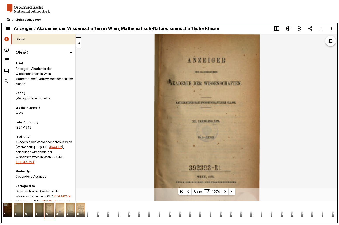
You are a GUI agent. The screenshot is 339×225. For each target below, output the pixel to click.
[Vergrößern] (288, 28)
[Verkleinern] (299, 28)
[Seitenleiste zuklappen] (79, 43)
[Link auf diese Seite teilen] (310, 28)
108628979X (25, 162)
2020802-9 (62, 196)
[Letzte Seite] (232, 191)
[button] (7, 210)
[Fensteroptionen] (331, 28)
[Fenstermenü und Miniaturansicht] (276, 28)
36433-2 (55, 147)
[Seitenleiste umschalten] (7, 28)
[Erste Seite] (181, 191)
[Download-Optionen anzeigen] (321, 28)
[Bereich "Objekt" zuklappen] (71, 52)
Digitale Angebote (28, 19)
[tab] (7, 39)
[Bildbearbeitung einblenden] (330, 41)
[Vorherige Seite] (188, 191)
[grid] (169, 212)
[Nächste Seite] (225, 191)
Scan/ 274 (206, 191)
